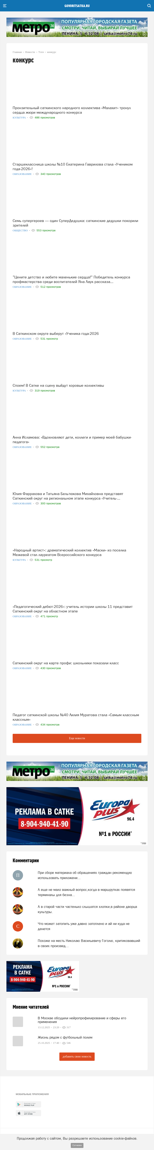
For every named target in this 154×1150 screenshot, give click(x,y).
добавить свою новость (77, 1056)
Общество (20, 230)
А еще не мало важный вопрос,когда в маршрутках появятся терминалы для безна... (86, 892)
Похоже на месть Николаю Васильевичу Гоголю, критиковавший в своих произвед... (89, 943)
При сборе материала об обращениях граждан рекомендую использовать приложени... (85, 875)
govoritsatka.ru (77, 6)
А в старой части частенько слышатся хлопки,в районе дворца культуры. (87, 909)
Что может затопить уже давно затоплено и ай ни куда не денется (84, 926)
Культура (20, 117)
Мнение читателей (31, 1007)
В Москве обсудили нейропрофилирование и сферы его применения (82, 1020)
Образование (22, 174)
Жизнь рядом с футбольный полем (65, 1037)
